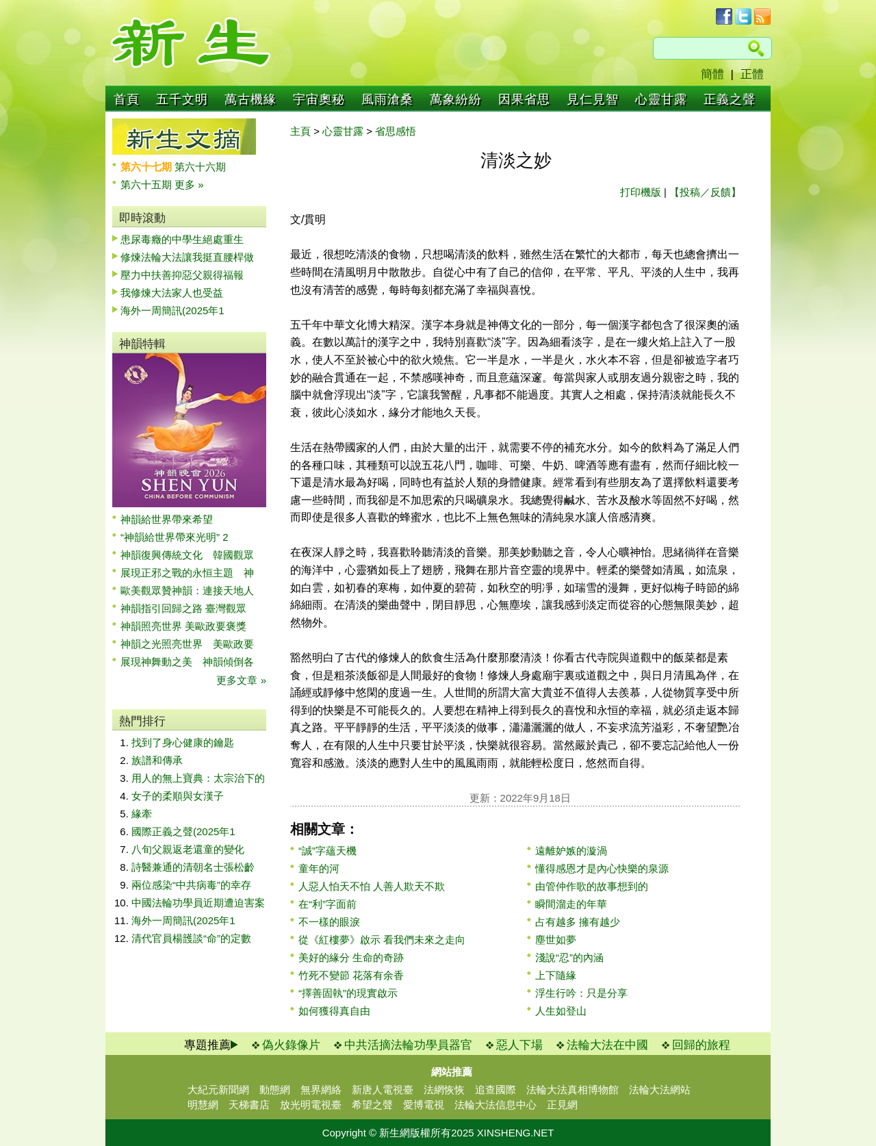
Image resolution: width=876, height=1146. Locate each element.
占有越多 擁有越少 (577, 922)
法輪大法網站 (660, 1089)
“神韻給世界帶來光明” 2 (174, 537)
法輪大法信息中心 (495, 1104)
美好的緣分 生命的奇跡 (351, 957)
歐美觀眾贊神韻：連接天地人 (187, 590)
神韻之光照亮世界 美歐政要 (187, 644)
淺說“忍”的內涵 (569, 957)
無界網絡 (321, 1089)
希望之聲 (372, 1104)
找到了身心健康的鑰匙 (182, 742)
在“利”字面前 (327, 904)
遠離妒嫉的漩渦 (571, 850)
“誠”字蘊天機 (327, 850)
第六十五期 (147, 184)
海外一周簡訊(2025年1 (172, 310)
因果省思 (524, 99)
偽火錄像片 (291, 1045)
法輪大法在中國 (607, 1045)
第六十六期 (200, 167)
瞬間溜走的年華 (571, 904)
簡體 (712, 74)
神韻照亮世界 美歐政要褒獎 (183, 626)
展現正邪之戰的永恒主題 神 (187, 572)
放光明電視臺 (311, 1104)
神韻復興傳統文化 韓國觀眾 (187, 555)
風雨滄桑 (387, 99)
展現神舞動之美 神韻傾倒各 (187, 661)
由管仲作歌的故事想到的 (591, 886)
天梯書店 (249, 1104)
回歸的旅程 (701, 1045)
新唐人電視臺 (382, 1089)
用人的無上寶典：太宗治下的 (198, 778)
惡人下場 (519, 1045)
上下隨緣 (555, 975)
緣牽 (141, 813)
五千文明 (182, 99)
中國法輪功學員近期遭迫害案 (198, 902)
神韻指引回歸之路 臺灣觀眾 (183, 608)
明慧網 (203, 1104)
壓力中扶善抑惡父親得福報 (182, 275)
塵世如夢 (555, 939)
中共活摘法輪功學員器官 (408, 1045)
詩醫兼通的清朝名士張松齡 (193, 867)
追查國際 (495, 1089)
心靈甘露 (661, 99)
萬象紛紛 (456, 99)
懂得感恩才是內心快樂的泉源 (602, 868)
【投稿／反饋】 (705, 192)
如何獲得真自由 (334, 1011)
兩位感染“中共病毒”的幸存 (191, 885)
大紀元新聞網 (218, 1089)
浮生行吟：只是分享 (581, 993)
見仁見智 (593, 99)
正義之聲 (730, 99)
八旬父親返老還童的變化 (187, 849)
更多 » (189, 184)
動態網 (274, 1089)
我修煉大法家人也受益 (171, 292)
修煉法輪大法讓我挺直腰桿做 (187, 257)
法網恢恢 (444, 1089)
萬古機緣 (250, 99)
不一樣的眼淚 (329, 922)
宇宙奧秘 (319, 99)
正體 (752, 74)
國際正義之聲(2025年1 (183, 831)
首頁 (127, 99)
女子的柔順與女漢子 (177, 796)
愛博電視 (423, 1104)
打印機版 (640, 192)
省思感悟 (395, 131)
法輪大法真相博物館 (572, 1089)
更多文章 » (241, 680)
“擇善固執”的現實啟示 (348, 993)
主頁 (300, 131)
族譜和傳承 (157, 760)
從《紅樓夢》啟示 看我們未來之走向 (381, 939)
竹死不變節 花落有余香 (351, 975)
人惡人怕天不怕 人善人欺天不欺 (371, 886)
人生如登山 (561, 1011)
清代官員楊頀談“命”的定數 (191, 938)
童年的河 (318, 868)
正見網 (562, 1104)
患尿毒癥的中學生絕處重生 (182, 239)
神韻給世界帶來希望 (166, 519)
